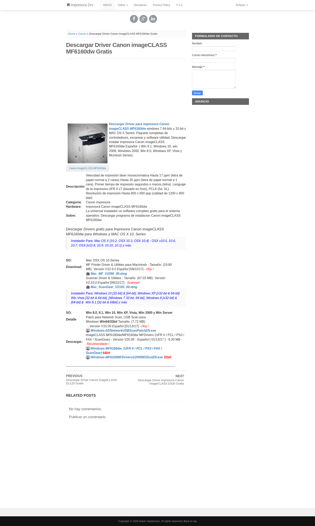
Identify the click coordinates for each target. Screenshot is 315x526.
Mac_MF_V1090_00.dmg (109, 273)
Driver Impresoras (149, 521)
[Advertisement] (126, 90)
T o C (179, 5)
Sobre (123, 5)
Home (71, 33)
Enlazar (242, 5)
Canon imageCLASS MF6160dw (87, 168)
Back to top (190, 521)
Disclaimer (140, 5)
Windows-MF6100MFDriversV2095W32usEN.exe (127, 357)
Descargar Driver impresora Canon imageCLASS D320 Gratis (161, 381)
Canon (82, 33)
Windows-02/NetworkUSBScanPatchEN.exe (123, 330)
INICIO (107, 5)
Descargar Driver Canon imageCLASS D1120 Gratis (91, 381)
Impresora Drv (80, 5)
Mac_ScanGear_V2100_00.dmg (114, 287)
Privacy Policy (161, 5)
